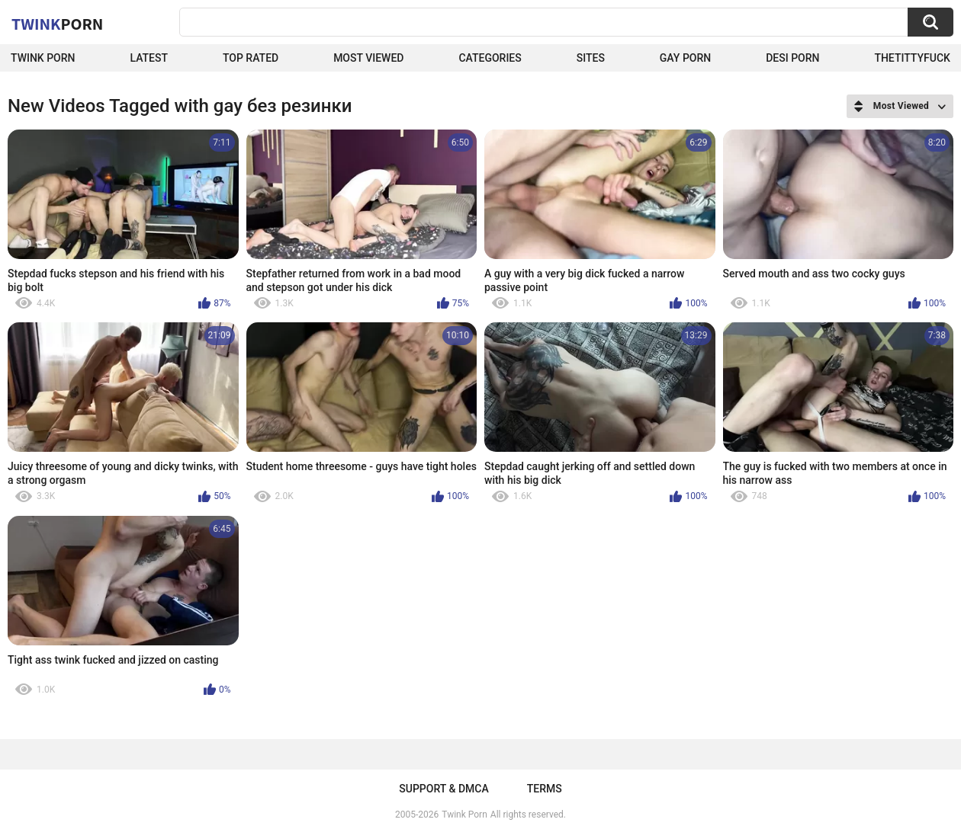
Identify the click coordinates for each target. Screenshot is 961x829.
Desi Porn (792, 58)
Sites (591, 58)
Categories (489, 58)
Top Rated (250, 58)
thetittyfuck (912, 58)
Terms (544, 789)
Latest (149, 58)
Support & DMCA (443, 789)
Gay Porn (685, 58)
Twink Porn (43, 58)
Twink (57, 23)
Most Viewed (368, 58)
